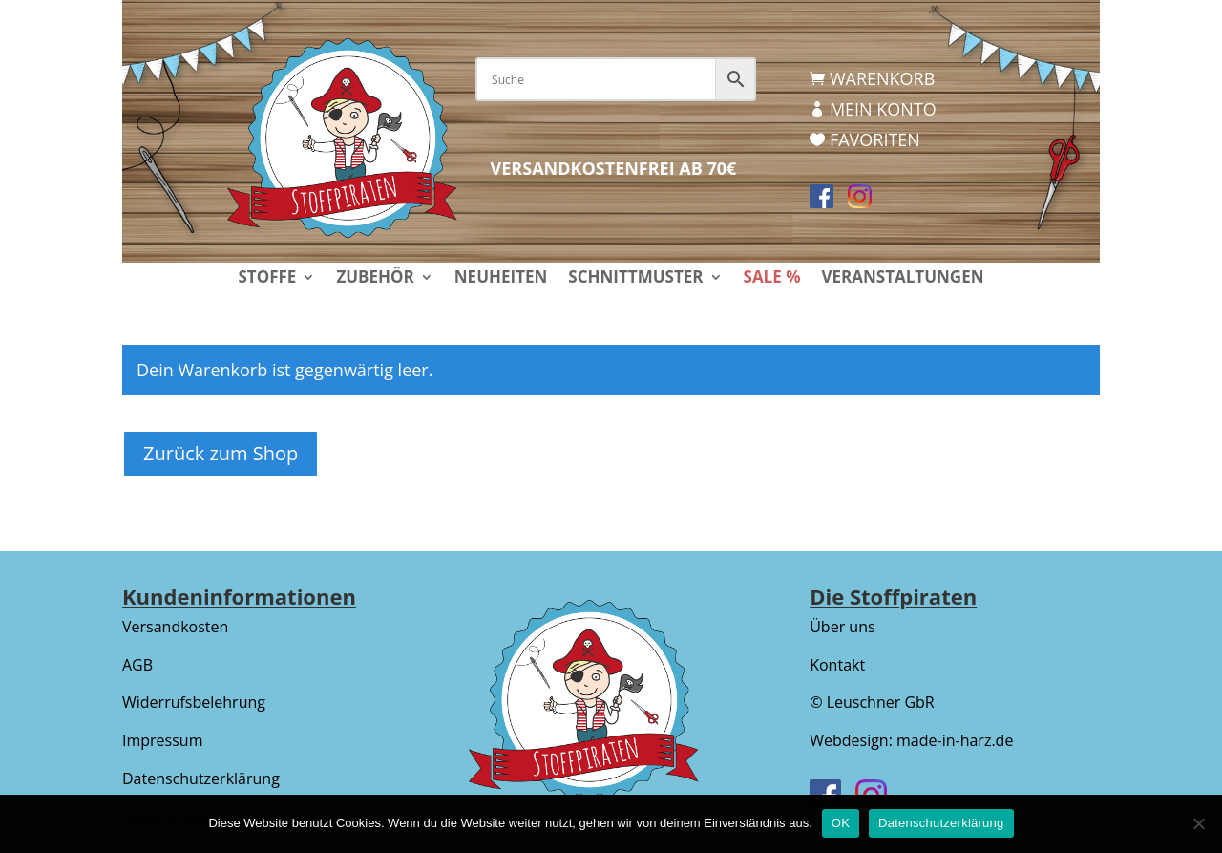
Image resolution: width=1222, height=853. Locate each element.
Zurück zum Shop (220, 453)
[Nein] (1198, 823)
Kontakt (837, 664)
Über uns (842, 626)
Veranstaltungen (902, 279)
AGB (137, 664)
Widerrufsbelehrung (193, 702)
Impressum (162, 740)
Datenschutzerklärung (201, 778)
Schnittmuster (635, 279)
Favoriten (875, 139)
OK (841, 823)
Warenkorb (882, 78)
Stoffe (267, 279)
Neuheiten (501, 279)
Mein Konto (883, 108)
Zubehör (374, 279)
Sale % (772, 279)
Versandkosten (175, 626)
